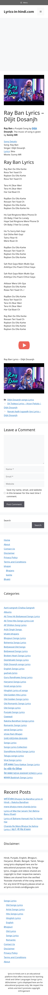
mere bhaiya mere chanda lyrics (20, 806)
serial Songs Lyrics (13, 729)
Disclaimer (9, 553)
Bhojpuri (8, 926)
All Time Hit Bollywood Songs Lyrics (22, 616)
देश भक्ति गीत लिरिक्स (13, 768)
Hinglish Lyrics (13, 918)
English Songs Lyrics (14, 668)
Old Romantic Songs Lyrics (17, 703)
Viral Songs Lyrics (13, 760)
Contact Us (9, 548)
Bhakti (7, 579)
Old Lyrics (11, 931)
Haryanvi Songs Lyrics (15, 681)
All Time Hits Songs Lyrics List (19, 620)
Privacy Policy (11, 557)
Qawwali (8, 716)
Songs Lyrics (10, 742)
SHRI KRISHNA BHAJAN (15, 738)
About (7, 544)
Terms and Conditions (15, 561)
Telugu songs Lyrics (14, 755)
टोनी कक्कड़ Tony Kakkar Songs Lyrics (22, 764)
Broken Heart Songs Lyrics (17, 655)
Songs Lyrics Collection (15, 747)
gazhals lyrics (10, 672)
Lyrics (7, 151)
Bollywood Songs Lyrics (16, 651)
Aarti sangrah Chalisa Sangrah (19, 607)
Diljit (34, 128)
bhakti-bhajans (11, 633)
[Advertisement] (24, 43)
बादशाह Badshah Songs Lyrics (18, 777)
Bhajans (10, 570)
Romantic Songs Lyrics (15, 725)
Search (7, 520)
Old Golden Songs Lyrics (16, 699)
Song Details (10, 141)
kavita (9, 574)
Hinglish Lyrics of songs (16, 690)
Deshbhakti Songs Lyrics (16, 659)
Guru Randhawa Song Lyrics (18, 677)
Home (7, 540)
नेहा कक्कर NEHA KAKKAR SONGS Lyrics (23, 773)
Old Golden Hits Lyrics (15, 694)
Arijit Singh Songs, (13, 629)
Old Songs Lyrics (12, 707)
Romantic (11, 939)
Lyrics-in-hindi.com (19, 11)
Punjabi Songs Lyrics (14, 712)
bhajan (7, 566)
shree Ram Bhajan (13, 733)
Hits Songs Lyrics (14, 913)
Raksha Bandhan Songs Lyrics (19, 720)
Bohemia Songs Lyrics (15, 642)
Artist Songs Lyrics (15, 909)
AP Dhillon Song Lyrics (15, 625)
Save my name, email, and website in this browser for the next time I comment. (24, 493)
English (9, 922)
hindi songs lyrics (12, 686)
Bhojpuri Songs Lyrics (15, 638)
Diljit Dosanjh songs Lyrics (20, 399)
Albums (8, 612)
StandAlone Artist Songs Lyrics (19, 751)
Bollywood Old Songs (14, 646)
